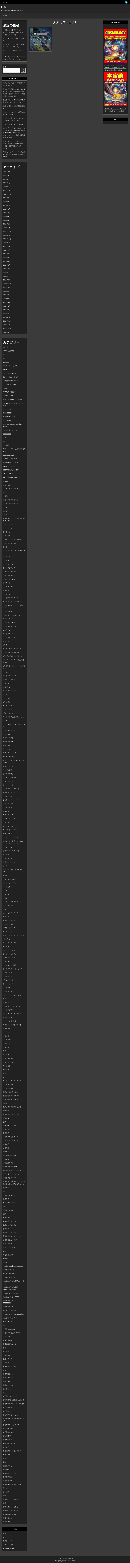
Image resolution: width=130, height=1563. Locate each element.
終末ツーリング (8, 1378)
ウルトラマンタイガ (9, 626)
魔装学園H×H (7, 1518)
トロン (5, 898)
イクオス (6, 590)
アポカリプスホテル (9, 568)
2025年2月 (6, 224)
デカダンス (7, 876)
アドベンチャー (8, 557)
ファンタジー (7, 961)
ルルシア (6, 1070)
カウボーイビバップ (9, 637)
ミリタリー (7, 1036)
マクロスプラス (8, 1010)
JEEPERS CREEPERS (10, 409)
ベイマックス (7, 991)
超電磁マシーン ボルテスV (12, 1451)
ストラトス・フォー (9, 822)
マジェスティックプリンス (12, 1014)
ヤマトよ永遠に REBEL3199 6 (13, 124)
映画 (4, 1251)
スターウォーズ (8, 815)
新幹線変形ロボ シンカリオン (13, 1236)
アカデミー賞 (7, 528)
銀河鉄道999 (7, 1481)
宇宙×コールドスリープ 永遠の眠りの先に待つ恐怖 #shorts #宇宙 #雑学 (14, 154)
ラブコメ (6, 1055)
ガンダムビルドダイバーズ (12, 652)
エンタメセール (8, 634)
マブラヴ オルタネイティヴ (12, 1025)
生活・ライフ (7, 1359)
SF (4, 441)
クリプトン (7, 687)
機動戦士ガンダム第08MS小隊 (13, 1314)
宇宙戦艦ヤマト (8, 1163)
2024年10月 (7, 239)
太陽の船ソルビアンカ (10, 1141)
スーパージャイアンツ (10, 830)
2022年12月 (7, 321)
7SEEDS (6, 362)
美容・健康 (7, 1381)
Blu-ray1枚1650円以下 (10, 373)
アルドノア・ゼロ (9, 579)
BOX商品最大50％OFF (10, 381)
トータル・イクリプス (10, 902)
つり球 (5, 496)
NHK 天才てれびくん (10, 430)
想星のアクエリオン (9, 1203)
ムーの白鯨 (7, 1040)
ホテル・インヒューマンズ (12, 995)
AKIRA (5, 369)
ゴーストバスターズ (9, 730)
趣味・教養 (7, 1455)
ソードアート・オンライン (12, 837)
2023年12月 (7, 276)
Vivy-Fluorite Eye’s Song (12, 477)
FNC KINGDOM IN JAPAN (12, 399)
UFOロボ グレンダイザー (11, 466)
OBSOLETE (7, 434)
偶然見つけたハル (9, 1103)
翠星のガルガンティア (10, 1385)
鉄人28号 (6, 1469)
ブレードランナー (9, 984)
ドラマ (5, 909)
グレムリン (7, 702)
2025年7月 (6, 205)
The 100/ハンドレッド (10, 462)
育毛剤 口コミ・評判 (10, 1396)
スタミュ (6, 811)
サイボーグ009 (8, 742)
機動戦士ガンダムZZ (10, 1310)
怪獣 (4, 1191)
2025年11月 (7, 190)
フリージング (7, 973)
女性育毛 (6, 1144)
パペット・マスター (9, 950)
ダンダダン (7, 854)
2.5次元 (5, 347)
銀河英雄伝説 (7, 1477)
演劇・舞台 (7, 1337)
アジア (5, 547)
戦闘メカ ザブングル (10, 1225)
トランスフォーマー (9, 894)
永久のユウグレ (8, 1322)
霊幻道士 (6, 1488)
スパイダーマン (8, 826)
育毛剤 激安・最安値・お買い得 (13, 1400)
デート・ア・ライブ (9, 883)
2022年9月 (6, 332)
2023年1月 (6, 317)
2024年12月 (7, 231)
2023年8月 (6, 291)
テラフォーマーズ (9, 862)
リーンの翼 (7, 1066)
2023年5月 (6, 302)
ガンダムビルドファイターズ (12, 656)
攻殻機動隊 (7, 1229)
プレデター (7, 987)
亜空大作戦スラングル (10, 1092)
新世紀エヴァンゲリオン (11, 1232)
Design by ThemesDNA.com (65, 1561)
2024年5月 (6, 257)
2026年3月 (6, 175)
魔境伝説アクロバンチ (10, 1511)
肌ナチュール (7, 1389)
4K (4, 358)
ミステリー (7, 1029)
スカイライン (7, 807)
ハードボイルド (8, 924)
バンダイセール (8, 939)
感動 (4, 1206)
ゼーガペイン (7, 833)
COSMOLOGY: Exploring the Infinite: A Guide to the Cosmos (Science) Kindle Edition (115, 67)
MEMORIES (7, 413)
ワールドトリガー (9, 1088)
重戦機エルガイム (9, 1466)
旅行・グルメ (7, 1244)
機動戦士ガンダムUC (10, 1307)
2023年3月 (6, 310)
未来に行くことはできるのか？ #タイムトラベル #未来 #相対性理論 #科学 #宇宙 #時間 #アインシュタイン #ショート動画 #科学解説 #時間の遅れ (14, 132)
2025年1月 (6, 228)
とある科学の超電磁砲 (10, 500)
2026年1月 (6, 183)
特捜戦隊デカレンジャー (11, 1344)
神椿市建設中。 (8, 1374)
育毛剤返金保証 (8, 1432)
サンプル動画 (7, 770)
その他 (5, 492)
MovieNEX (7, 420)
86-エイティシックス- (10, 366)
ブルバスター (7, 976)
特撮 (4, 1348)
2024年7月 (6, 250)
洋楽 (4, 1325)
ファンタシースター (9, 958)
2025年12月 (7, 187)
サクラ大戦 (7, 745)
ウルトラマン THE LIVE (11, 615)
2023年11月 (7, 280)
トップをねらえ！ (9, 887)
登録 (4, 1533)
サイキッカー (7, 734)
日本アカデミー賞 (9, 1247)
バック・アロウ (8, 931)
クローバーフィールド (10, 691)
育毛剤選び (7, 1436)
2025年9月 (6, 198)
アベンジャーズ (8, 564)
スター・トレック (9, 819)
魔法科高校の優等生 (9, 1514)
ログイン (6, 1537)
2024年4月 (6, 261)
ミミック (6, 1032)
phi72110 (35, 45)
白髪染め (6, 1363)
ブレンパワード (8, 980)
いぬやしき (7, 485)
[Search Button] (126, 2)
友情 (4, 1122)
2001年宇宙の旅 (8, 351)
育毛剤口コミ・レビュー (11, 1415)
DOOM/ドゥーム (8, 388)
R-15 (4, 438)
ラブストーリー (8, 1058)
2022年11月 (7, 325)
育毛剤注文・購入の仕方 (11, 1425)
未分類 (5, 1262)
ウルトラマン (7, 611)
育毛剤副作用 (7, 1411)
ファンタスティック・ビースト (13, 969)
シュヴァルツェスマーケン (12, 789)
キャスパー (7, 672)
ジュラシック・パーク (10, 800)
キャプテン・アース (9, 676)
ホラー (5, 999)
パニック (6, 946)
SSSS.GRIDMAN (9, 455)
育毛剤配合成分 (8, 1440)
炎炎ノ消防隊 (7, 1340)
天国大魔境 (7, 1129)
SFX (3, 6)
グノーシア (7, 698)
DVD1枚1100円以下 (9, 392)
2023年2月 (6, 313)
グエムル (6, 694)
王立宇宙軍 (7, 1355)
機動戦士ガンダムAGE (10, 1293)
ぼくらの (6, 515)
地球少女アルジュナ (9, 1125)
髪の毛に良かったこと (10, 1507)
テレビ (5, 866)
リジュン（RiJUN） (10, 1062)
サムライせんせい (9, 757)
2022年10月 (7, 328)
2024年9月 (6, 243)
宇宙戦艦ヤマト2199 (10, 1167)
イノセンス (7, 594)
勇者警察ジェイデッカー (11, 1114)
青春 (4, 1496)
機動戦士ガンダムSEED (11, 1297)
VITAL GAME (8, 474)
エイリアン (7, 630)
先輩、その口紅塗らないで (12, 1107)
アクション (7, 536)
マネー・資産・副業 (9, 1021)
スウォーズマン (8, 804)
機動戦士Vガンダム (9, 1270)
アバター (6, 560)
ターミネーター (8, 847)
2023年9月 (6, 287)
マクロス (6, 1002)
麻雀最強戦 (7, 1522)
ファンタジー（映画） (10, 965)
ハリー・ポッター (9, 920)
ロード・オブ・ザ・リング (12, 1081)
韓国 (4, 1503)
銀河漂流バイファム (9, 1473)
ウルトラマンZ (8, 619)
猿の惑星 (6, 1351)
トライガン (7, 890)
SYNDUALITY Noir (10, 459)
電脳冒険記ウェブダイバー (12, 1484)
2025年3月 (6, 220)
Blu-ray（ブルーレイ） (11, 377)
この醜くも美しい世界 (10, 489)
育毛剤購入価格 (8, 1428)
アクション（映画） (9, 543)
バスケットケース (9, 928)
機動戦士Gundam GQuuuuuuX (13, 1266)
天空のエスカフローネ (10, 1137)
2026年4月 (6, 172)
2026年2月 (6, 179)
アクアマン (7, 532)
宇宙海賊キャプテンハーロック (13, 1170)
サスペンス (7, 749)
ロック (5, 1073)
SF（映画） (7, 445)
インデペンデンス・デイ (11, 598)
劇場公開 (6, 1111)
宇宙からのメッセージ (10, 1155)
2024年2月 (6, 269)
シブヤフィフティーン (10, 778)
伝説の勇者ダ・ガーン (10, 1099)
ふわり (5, 507)
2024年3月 (6, 265)
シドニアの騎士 (8, 774)
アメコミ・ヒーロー (9, 572)
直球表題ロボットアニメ (11, 1366)
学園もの (6, 1152)
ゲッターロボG (8, 713)
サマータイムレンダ (9, 753)
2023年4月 (6, 306)
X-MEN (6, 481)
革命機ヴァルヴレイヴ (10, 1499)
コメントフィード (9, 1545)
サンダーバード (8, 766)
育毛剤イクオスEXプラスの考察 (14, 1404)
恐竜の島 (6, 1199)
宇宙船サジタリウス (9, 1178)
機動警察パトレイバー (10, 1318)
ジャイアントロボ (9, 792)
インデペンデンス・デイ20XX (13, 601)
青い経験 (6, 1492)
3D (4, 355)
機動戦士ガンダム (9, 1277)
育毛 (4, 1393)
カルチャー (7, 641)
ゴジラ (5, 721)
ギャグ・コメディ (9, 679)
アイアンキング (8, 525)
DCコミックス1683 (9, 384)
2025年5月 (6, 213)
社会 (4, 1370)
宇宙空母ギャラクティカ (11, 1174)
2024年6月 (6, 254)
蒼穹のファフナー (9, 1443)
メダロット (7, 1043)
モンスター (7, 1047)
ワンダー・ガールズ (9, 1085)
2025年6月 (6, 209)
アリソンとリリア (9, 575)
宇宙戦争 (6, 1159)
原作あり (6, 1118)
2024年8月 (6, 246)
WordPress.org (8, 1548)
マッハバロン (7, 1017)
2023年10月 (7, 284)
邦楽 (4, 1462)
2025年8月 (6, 201)
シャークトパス (8, 781)
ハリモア (6, 917)
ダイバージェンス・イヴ (11, 851)
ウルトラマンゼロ (9, 622)
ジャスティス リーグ (10, 796)
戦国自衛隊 (7, 1217)
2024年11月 (7, 235)
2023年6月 (6, 299)
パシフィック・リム (9, 943)
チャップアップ (8, 858)
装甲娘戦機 (7, 1447)
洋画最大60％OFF (9, 1329)
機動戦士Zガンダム (9, 1273)
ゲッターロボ (7, 706)
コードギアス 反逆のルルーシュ (13, 717)
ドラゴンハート (8, 905)
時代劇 (5, 1258)
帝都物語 (6, 1188)
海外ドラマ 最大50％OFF (11, 1333)
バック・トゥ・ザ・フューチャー (14, 935)
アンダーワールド (9, 587)
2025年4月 (6, 216)
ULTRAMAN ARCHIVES (11, 470)
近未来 (5, 1458)
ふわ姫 (5, 511)
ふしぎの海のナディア (10, 503)
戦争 (4, 1214)
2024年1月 (6, 272)
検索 (4, 67)
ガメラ (5, 645)
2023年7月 (6, 295)
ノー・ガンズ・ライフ (10, 913)
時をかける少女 (8, 1255)
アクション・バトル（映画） (12, 539)
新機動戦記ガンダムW (10, 1240)
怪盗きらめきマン (9, 1195)
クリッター (7, 683)
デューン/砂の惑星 (9, 879)
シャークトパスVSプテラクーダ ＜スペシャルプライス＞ (40, 39)
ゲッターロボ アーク (10, 709)
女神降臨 (6, 1148)
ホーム (5, 2)
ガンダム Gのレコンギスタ (12, 649)
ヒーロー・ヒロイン (9, 954)
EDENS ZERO (8, 396)
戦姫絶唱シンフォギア (10, 1221)
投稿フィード (7, 1541)
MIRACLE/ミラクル (10, 417)
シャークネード (8, 785)
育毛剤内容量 (7, 1407)
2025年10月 (7, 194)
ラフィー (6, 1051)
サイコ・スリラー (9, 738)
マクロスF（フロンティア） (12, 1006)
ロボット (6, 1077)
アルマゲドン (7, 583)
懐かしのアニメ (8, 1210)
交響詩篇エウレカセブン (11, 1096)
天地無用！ (7, 1133)
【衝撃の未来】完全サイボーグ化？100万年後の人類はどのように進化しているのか (14, 32)
